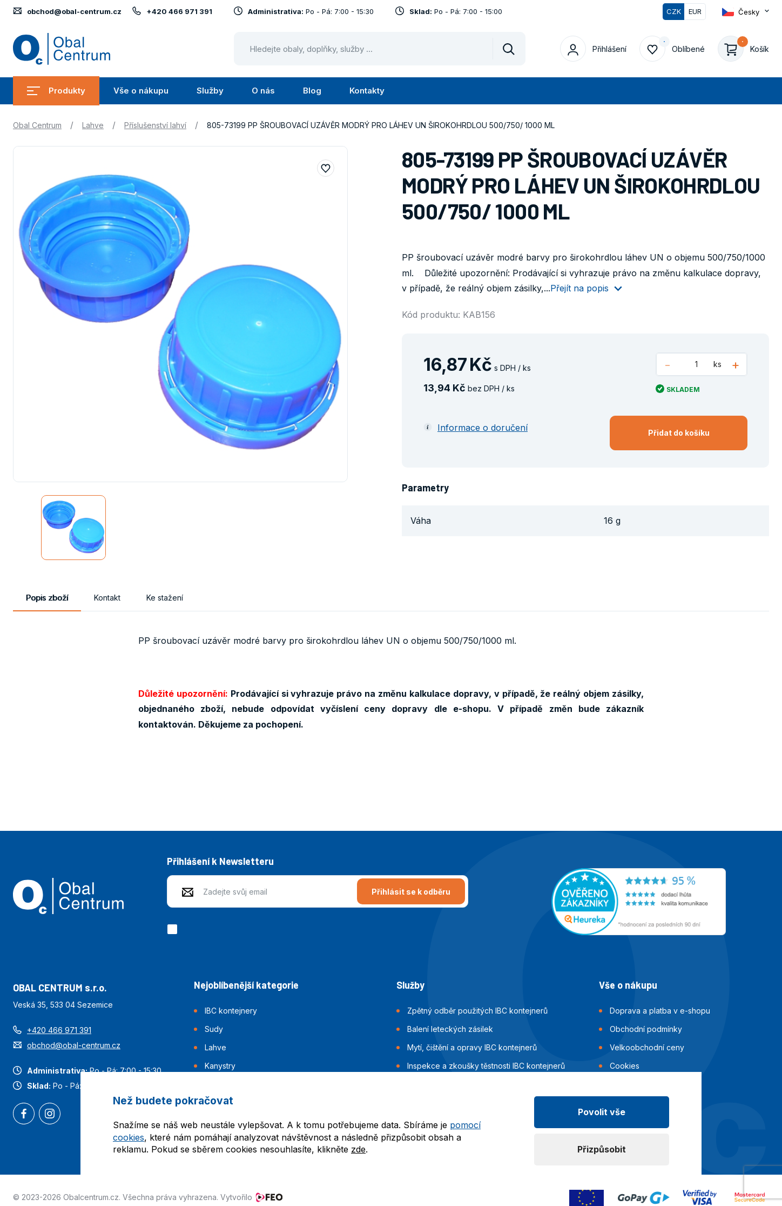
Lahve (93, 125)
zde (358, 1149)
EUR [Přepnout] (695, 11)
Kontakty (367, 90)
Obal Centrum (37, 125)
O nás (263, 90)
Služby (210, 90)
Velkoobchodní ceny (647, 1047)
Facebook (24, 1114)
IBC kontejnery (231, 1010)
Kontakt (107, 597)
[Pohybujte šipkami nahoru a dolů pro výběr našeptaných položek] (379, 48)
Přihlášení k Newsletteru (220, 861)
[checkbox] (174, 929)
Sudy (214, 1029)
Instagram (49, 1114)
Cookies (624, 1065)
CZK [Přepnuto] (673, 11)
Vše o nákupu (140, 90)
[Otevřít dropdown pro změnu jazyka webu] (745, 11)
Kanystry (220, 1065)
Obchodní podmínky (646, 1029)
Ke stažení (164, 597)
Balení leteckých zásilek (450, 1029)
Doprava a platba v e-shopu (660, 1010)
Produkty (56, 90)
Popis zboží (47, 597)
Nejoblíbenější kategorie (246, 985)
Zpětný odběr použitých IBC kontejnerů (477, 1010)
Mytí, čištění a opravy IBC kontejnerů (472, 1047)
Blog (312, 90)
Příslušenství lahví (155, 125)
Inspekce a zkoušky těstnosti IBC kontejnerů (486, 1065)
